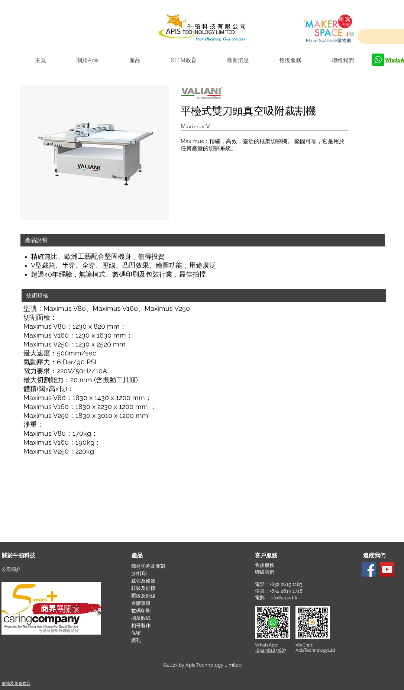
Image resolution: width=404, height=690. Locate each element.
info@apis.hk (283, 597)
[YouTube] (387, 569)
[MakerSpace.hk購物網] (328, 40)
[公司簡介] (28, 569)
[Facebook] (369, 569)
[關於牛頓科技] (28, 555)
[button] (202, 240)
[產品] (158, 555)
